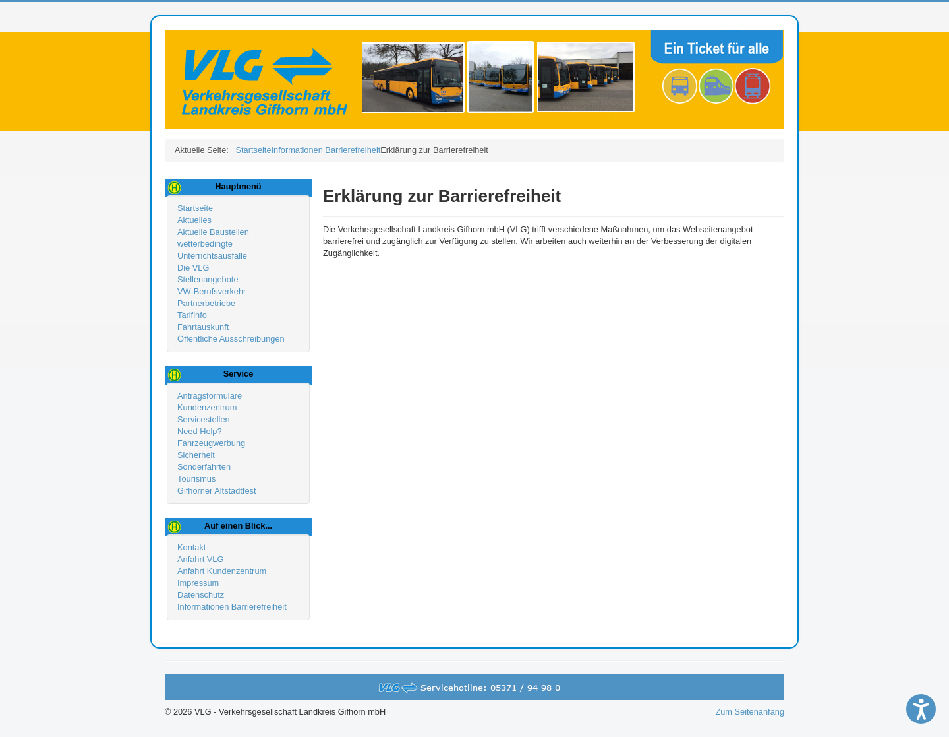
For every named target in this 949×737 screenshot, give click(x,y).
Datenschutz (200, 595)
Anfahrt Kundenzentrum (221, 571)
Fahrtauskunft (203, 327)
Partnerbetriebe (206, 303)
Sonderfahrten (204, 467)
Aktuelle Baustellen (213, 232)
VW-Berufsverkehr (211, 291)
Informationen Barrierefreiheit (232, 607)
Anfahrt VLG (200, 559)
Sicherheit (196, 455)
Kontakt (191, 547)
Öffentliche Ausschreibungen (231, 339)
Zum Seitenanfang (749, 712)
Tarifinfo (192, 315)
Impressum (198, 583)
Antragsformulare (209, 396)
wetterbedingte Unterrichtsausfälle (212, 250)
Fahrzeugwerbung (211, 443)
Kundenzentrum (207, 407)
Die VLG (193, 267)
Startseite (195, 208)
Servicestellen (203, 419)
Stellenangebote (208, 279)
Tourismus (196, 479)
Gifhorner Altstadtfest (216, 491)
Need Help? (199, 431)
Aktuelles (194, 220)
